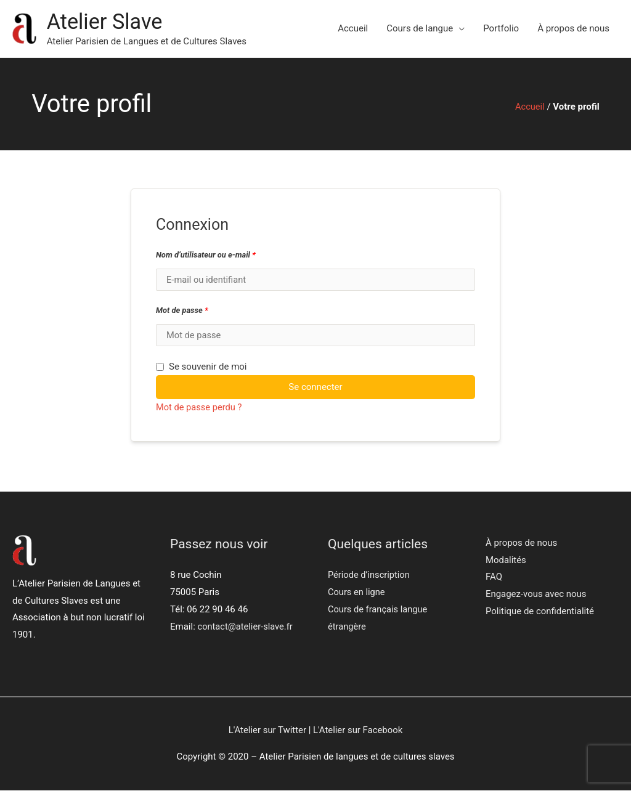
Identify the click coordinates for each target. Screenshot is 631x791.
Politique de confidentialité (540, 612)
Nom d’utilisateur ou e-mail (206, 255)
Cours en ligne (357, 593)
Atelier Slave (106, 21)
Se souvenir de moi (201, 367)
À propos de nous (573, 28)
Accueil (353, 28)
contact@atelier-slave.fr (246, 627)
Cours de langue (419, 28)
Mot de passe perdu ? (200, 408)
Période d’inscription (370, 576)
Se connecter (315, 388)
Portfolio (501, 28)
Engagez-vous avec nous (536, 595)
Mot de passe (182, 310)
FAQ (494, 577)
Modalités (506, 560)
